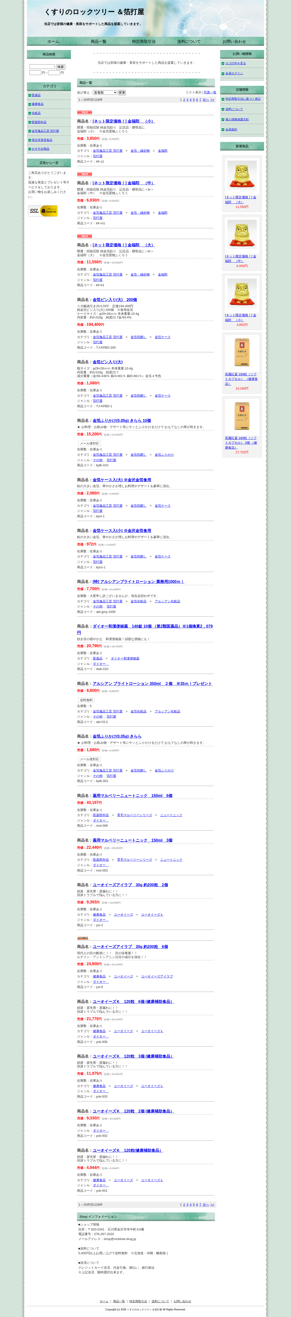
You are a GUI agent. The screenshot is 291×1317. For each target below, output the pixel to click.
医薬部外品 (101, 815)
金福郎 (163, 150)
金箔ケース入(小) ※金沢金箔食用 (122, 531)
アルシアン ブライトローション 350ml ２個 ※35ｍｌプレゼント (152, 684)
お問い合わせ (234, 41)
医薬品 (97, 658)
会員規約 (231, 129)
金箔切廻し (138, 337)
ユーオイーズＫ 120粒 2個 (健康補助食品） (133, 1111)
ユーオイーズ (123, 914)
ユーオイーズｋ (152, 914)
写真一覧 (210, 92)
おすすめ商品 (40, 148)
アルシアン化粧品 (167, 601)
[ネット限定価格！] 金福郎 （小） (124, 121)
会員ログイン (234, 73)
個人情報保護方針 (237, 119)
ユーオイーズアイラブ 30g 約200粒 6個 (130, 947)
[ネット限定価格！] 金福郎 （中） (124, 183)
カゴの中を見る (235, 63)
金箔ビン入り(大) (108, 362)
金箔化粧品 (138, 601)
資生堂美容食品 (42, 139)
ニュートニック (171, 815)
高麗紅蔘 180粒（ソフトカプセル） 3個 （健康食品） (241, 442)
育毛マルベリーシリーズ (134, 815)
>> (212, 99)
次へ (206, 99)
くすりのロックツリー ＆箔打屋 (94, 12)
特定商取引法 (144, 41)
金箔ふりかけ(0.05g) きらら (117, 736)
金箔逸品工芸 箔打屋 (108, 150)
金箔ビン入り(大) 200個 (115, 300)
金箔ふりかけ (164, 454)
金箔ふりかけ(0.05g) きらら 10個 (122, 420)
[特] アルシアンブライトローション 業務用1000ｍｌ (138, 582)
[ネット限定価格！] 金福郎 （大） (124, 245)
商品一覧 (98, 41)
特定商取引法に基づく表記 (243, 98)
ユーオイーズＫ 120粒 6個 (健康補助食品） (133, 1002)
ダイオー (101, 664)
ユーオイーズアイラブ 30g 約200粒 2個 (130, 885)
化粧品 (36, 112)
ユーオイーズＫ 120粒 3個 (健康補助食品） (133, 1056)
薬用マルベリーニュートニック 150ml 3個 (132, 840)
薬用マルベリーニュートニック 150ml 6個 (132, 796)
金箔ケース (163, 337)
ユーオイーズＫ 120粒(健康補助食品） (128, 1150)
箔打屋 (97, 156)
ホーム (53, 41)
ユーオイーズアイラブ (157, 976)
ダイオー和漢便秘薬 (125, 658)
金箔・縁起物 (140, 150)
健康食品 (99, 914)
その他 (97, 460)
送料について (189, 41)
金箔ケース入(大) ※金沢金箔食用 (122, 480)
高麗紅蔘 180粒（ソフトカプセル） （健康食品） (241, 379)
